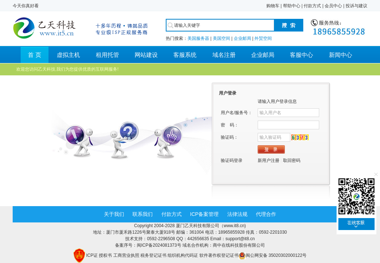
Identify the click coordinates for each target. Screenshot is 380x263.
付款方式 (312, 5)
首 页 (34, 55)
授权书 (105, 255)
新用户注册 (268, 160)
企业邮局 (242, 38)
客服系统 (185, 55)
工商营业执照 (126, 255)
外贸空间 (263, 38)
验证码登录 (231, 160)
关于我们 (114, 214)
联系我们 (142, 214)
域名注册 (224, 55)
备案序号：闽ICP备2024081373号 (148, 245)
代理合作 (266, 214)
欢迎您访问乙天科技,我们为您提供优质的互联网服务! (67, 69)
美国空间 (221, 38)
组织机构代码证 (183, 255)
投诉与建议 (356, 5)
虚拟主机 (68, 55)
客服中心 (301, 55)
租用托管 (107, 55)
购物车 (272, 5)
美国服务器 (198, 38)
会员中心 (333, 5)
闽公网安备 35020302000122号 (272, 255)
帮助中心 (291, 5)
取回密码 (291, 160)
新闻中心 (340, 55)
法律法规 (237, 214)
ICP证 (92, 255)
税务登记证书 (153, 255)
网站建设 (146, 55)
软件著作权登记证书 (218, 255)
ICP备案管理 (204, 214)
